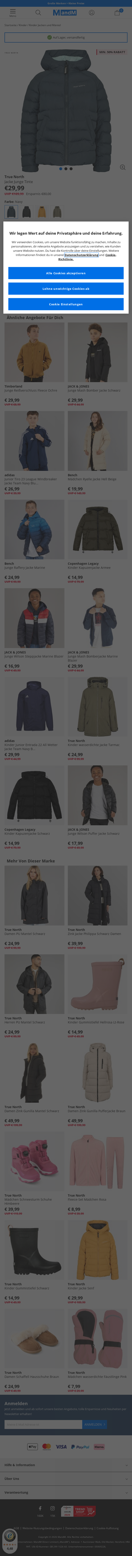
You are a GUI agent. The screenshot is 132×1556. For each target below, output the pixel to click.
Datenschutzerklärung (81, 255)
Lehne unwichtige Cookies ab (66, 288)
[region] (66, 267)
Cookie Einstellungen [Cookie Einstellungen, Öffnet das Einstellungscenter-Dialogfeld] (66, 304)
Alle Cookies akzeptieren (66, 273)
